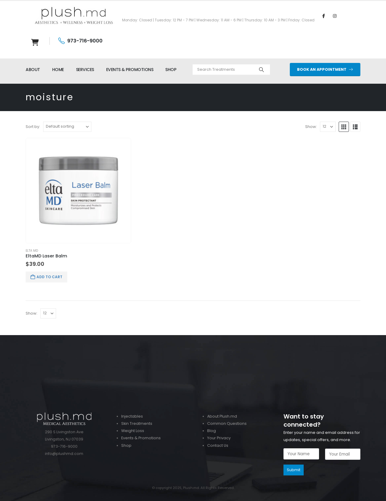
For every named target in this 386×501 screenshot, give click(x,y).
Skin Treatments (136, 423)
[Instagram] (335, 15)
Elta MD (32, 250)
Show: (311, 126)
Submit (293, 469)
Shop (126, 445)
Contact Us (217, 445)
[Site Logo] (74, 15)
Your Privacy (219, 437)
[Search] (261, 69)
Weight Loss (132, 430)
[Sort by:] (67, 127)
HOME (58, 70)
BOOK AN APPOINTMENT (325, 69)
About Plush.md (222, 416)
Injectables (132, 416)
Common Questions (227, 423)
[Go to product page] (78, 190)
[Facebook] (323, 15)
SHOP (170, 70)
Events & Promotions (141, 437)
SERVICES (85, 70)
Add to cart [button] (49, 276)
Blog (211, 430)
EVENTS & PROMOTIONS (129, 70)
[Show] (328, 127)
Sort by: (33, 126)
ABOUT (33, 70)
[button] (344, 127)
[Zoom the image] (193, 338)
